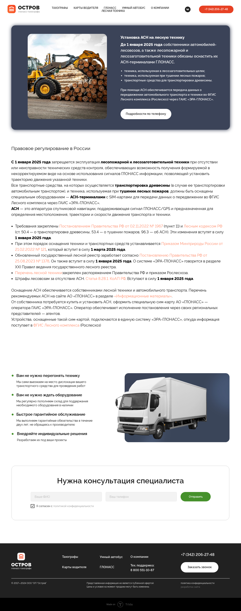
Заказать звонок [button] (200, 567)
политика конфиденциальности (197, 583)
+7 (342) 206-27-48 (197, 554)
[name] (66, 496)
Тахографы (60, 7)
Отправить (196, 496)
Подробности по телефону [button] (146, 114)
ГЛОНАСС (110, 7)
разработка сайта (190, 587)
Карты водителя (86, 7)
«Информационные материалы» (143, 296)
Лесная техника (113, 10)
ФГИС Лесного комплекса (56, 325)
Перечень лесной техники (38, 273)
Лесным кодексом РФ (203, 226)
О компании (160, 7)
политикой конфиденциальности (73, 506)
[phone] (141, 496)
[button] (216, 9)
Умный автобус (133, 7)
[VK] (188, 9)
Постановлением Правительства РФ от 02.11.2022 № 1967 (111, 226)
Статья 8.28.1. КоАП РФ (106, 278)
